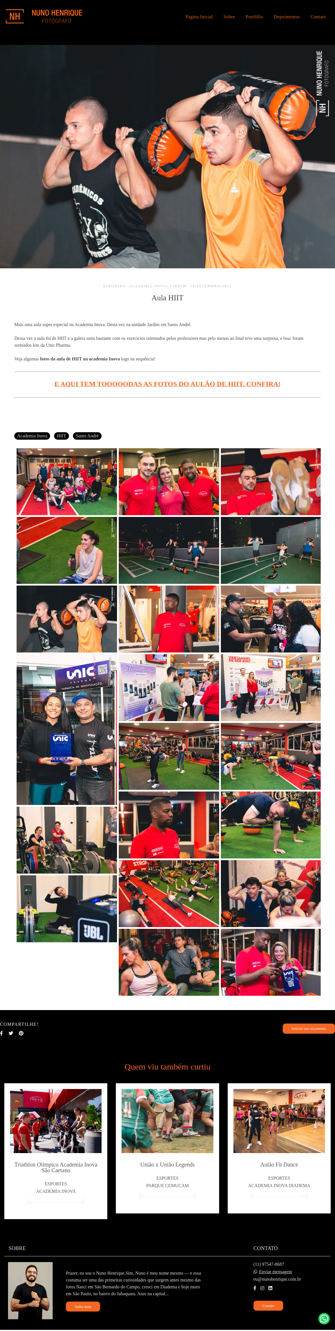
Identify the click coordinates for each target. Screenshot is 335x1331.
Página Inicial (199, 16)
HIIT (61, 435)
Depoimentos (287, 16)
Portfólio (254, 16)
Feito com (167, 1326)
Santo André (87, 435)
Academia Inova (32, 435)
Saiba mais (83, 1298)
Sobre (229, 16)
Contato (318, 16)
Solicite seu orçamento (309, 1028)
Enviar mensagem (275, 1263)
